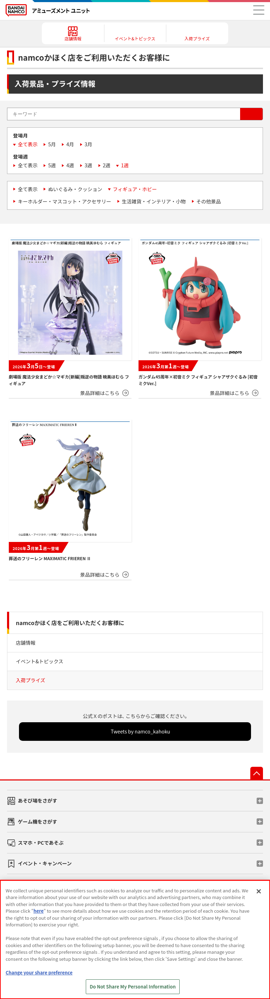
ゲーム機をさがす (37, 821)
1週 (125, 165)
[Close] (258, 891)
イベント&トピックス (39, 661)
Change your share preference (39, 972)
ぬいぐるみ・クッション (75, 189)
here (38, 910)
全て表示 (28, 144)
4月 (70, 144)
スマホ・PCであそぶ (41, 842)
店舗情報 (26, 642)
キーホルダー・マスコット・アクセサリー (64, 201)
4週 (70, 165)
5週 (52, 165)
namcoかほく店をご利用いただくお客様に (70, 622)
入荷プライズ (30, 680)
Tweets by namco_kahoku (140, 731)
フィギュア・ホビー (135, 189)
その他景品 (208, 201)
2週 (106, 165)
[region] (135, 939)
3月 (88, 144)
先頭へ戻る (256, 773)
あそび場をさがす (37, 800)
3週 (88, 165)
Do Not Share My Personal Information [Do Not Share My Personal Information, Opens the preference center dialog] (133, 986)
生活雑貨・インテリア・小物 (154, 201)
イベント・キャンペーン (45, 863)
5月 (52, 144)
